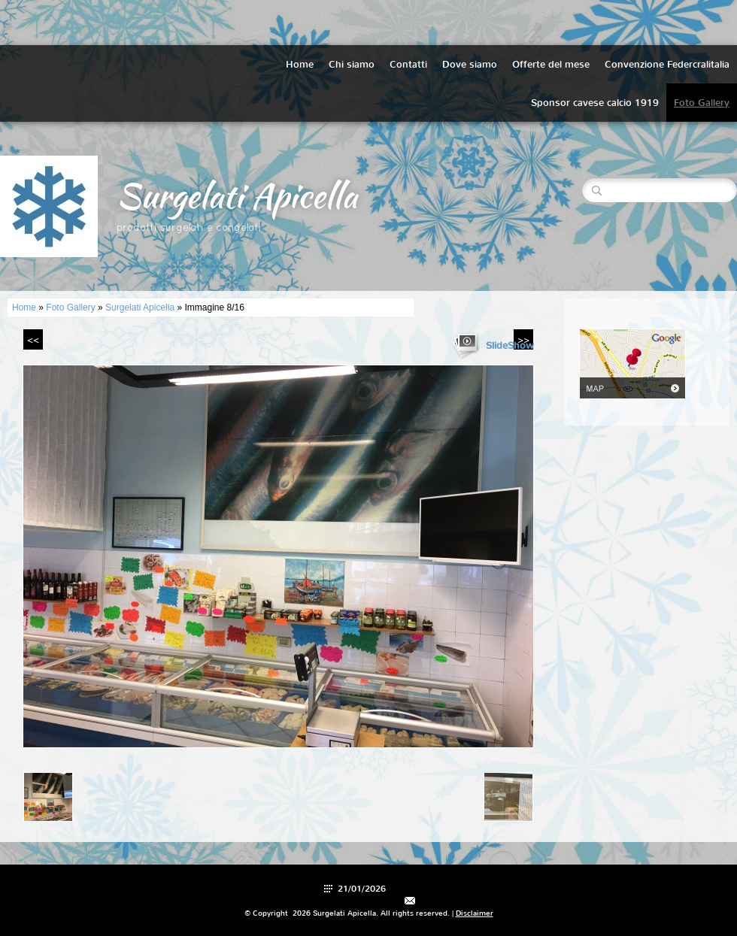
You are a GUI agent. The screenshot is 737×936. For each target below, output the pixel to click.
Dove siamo (469, 64)
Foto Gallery (701, 102)
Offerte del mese (551, 64)
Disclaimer (474, 913)
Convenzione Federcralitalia (667, 64)
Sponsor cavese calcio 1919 (595, 102)
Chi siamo (352, 64)
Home (300, 64)
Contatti (408, 64)
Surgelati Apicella (237, 195)
